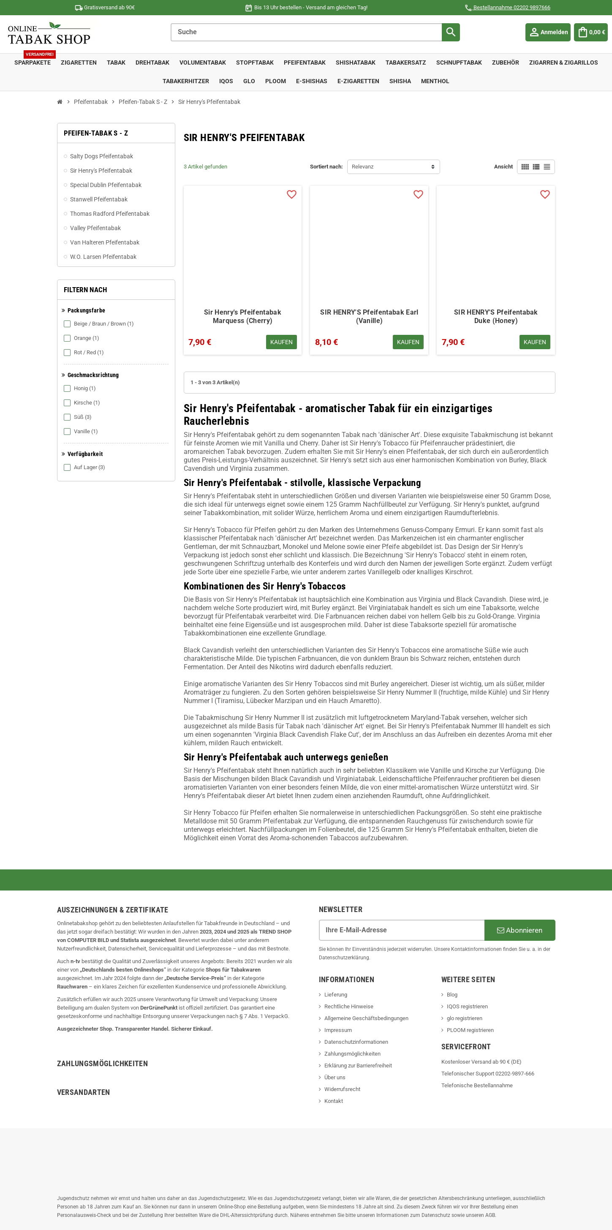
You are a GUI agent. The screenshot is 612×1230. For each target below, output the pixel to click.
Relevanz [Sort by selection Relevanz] (362, 166)
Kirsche (82, 403)
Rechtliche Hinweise (348, 1006)
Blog (452, 994)
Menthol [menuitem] (435, 81)
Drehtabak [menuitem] (152, 62)
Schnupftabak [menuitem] (459, 62)
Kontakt (333, 1101)
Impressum (338, 1030)
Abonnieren (519, 930)
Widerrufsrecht (342, 1089)
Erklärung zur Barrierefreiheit (358, 1065)
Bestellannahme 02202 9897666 (507, 7)
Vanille (81, 431)
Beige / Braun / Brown (99, 324)
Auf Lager (85, 467)
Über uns (334, 1077)
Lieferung (335, 994)
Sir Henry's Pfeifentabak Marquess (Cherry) (242, 316)
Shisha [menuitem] (400, 81)
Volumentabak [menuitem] (203, 62)
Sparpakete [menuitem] (35, 60)
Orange (82, 338)
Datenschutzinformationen (356, 1042)
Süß (78, 417)
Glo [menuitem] (249, 81)
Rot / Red (84, 352)
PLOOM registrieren (470, 1030)
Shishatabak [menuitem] (355, 62)
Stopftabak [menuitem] (255, 62)
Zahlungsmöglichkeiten (352, 1054)
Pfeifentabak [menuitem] (305, 62)
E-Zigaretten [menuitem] (358, 81)
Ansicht (503, 166)
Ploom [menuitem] (275, 81)
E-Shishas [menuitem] (311, 81)
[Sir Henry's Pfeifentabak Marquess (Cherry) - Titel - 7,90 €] (243, 245)
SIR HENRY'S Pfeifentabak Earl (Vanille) (369, 316)
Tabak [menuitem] (116, 62)
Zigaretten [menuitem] (79, 62)
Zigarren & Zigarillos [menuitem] (563, 62)
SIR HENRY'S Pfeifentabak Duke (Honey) (496, 316)
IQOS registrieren (467, 1006)
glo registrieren (464, 1018)
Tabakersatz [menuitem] (406, 62)
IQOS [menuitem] (226, 81)
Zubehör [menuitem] (505, 62)
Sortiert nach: (326, 166)
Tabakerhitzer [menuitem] (186, 81)
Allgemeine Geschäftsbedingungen (366, 1018)
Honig (80, 388)
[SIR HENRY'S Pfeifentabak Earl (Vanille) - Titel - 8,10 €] (369, 245)
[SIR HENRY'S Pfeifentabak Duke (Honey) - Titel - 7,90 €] (496, 245)
